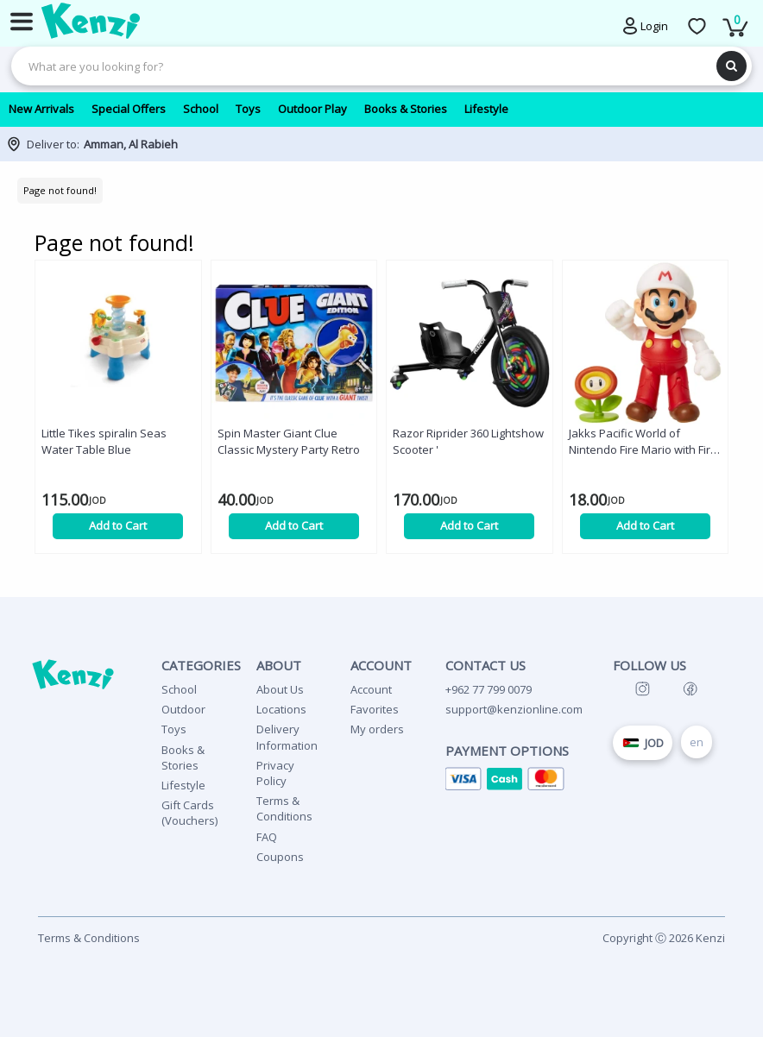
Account (371, 689)
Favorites (374, 709)
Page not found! (60, 190)
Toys (173, 729)
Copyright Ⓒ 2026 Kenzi (663, 938)
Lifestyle (183, 785)
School (179, 689)
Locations (281, 709)
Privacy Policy (275, 773)
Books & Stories (183, 757)
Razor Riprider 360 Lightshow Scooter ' (468, 441)
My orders (377, 729)
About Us (280, 689)
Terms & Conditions (284, 808)
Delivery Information (287, 736)
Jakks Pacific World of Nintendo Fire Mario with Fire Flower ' (643, 441)
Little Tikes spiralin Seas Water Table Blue (104, 441)
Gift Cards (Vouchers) (189, 812)
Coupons (280, 856)
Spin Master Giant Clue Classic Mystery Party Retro (289, 441)
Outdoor (183, 709)
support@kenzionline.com (514, 709)
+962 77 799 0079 (488, 689)
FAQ (266, 837)
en (696, 742)
